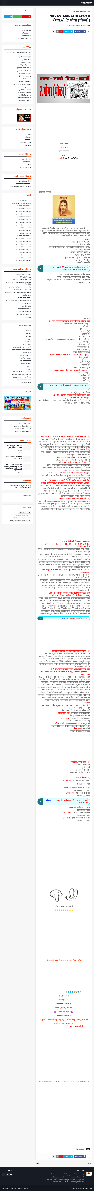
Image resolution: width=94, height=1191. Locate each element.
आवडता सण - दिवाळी (25, 355)
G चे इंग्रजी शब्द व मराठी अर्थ (23, 222)
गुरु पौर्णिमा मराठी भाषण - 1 (24, 65)
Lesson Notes (77, 11)
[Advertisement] (63, 57)
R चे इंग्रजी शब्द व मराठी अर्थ (24, 252)
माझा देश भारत (27, 344)
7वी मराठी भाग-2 (26, 36)
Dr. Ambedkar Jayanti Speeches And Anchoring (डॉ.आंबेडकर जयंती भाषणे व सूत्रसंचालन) (13, 467)
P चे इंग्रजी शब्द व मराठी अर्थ (24, 247)
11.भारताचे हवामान (26, 303)
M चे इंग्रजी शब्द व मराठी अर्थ (23, 239)
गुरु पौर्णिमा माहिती (26, 60)
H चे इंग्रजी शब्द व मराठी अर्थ (23, 225)
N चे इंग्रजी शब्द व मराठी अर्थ (23, 241)
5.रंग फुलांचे (28, 145)
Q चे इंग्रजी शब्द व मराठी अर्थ (23, 250)
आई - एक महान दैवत (25, 361)
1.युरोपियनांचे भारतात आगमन (23, 274)
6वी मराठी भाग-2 (26, 33)
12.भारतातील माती (26, 306)
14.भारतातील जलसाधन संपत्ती (23, 311)
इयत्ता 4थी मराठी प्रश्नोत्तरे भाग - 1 (22, 426)
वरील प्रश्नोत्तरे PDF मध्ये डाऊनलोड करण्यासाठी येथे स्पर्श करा (64, 960)
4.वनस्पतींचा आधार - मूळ (24, 143)
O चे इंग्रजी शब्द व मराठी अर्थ (23, 244)
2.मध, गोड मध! (27, 137)
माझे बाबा (28, 334)
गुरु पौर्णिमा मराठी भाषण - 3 (24, 71)
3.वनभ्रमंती (28, 140)
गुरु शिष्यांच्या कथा (26, 79)
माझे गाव (28, 336)
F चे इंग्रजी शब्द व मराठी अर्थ (24, 220)
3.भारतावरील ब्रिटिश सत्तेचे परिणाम (22, 280)
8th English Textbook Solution (22, 520)
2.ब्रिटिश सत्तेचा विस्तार (25, 277)
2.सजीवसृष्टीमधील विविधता (23, 184)
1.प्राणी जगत (28, 134)
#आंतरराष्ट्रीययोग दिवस (24, 512)
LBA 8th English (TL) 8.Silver (79, 618)
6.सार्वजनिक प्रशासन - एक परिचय (22, 290)
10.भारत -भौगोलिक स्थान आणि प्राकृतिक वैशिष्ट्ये (18, 301)
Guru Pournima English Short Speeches (19, 87)
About (20, 1188)
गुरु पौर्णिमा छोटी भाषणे (25, 73)
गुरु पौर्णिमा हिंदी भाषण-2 (24, 92)
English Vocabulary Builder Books (21, 203)
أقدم (37, 1163)
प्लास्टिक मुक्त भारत (26, 358)
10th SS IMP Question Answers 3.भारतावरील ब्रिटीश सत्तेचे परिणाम (75, 268)
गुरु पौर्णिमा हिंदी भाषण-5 (24, 101)
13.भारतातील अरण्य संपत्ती (24, 309)
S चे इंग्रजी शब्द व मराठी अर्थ (24, 255)
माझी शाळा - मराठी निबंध (14, 456)
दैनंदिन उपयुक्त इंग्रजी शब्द (24, 200)
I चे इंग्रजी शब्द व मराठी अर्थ (24, 228)
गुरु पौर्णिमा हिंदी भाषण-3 (24, 95)
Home (26, 1188)
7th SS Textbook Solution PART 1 (22, 518)
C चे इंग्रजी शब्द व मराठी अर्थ (23, 211)
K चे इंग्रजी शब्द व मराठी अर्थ (24, 233)
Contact (13, 1188)
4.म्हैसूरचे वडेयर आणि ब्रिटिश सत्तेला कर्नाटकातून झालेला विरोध (18, 283)
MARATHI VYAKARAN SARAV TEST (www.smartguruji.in (64, 1082)
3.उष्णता (29, 165)
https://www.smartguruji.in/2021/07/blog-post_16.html (64, 1019)
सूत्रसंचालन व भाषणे (26, 62)
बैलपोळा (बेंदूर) (27, 353)
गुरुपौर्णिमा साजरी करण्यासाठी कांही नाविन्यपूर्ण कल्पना (19, 53)
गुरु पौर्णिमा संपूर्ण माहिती (25, 57)
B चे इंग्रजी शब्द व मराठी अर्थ (24, 209)
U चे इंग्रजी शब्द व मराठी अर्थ (23, 260)
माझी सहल (28, 339)
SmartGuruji (88, 1188)
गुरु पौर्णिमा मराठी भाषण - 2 (24, 68)
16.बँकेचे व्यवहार (26, 317)
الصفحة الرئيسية (86, 11)
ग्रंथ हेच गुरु (28, 366)
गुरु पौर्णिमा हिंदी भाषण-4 (24, 98)
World (11, 520)
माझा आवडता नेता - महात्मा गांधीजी (22, 347)
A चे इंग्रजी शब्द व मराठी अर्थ (23, 206)
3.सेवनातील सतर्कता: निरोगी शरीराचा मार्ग (20, 187)
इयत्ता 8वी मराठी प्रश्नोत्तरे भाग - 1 (23, 431)
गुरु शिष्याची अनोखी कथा (24, 81)
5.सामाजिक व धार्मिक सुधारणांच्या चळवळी (20, 287)
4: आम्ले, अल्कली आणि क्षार (23, 167)
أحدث (89, 1163)
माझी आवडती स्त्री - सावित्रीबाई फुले (22, 372)
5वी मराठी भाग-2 (26, 30)
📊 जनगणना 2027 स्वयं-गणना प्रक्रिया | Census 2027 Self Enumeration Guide (14, 448)
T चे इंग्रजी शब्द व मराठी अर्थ (24, 258)
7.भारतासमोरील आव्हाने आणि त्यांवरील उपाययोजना (18, 292)
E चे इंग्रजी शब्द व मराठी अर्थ (24, 217)
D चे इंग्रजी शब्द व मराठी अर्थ (23, 214)
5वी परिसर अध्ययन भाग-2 (24, 39)
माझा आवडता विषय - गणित (24, 380)
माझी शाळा (28, 342)
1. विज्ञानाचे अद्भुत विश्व (25, 181)
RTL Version (5, 1188)
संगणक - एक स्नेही (26, 364)
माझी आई (28, 331)
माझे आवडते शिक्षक (26, 383)
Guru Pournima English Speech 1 (21, 84)
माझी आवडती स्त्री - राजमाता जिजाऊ (21, 377)
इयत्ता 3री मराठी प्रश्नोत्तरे (25, 423)
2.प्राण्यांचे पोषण (27, 162)
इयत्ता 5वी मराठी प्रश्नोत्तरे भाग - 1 (23, 429)
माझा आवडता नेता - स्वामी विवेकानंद (21, 350)
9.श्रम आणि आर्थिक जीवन (24, 298)
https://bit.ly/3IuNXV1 (64, 1008)
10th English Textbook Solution (22, 515)
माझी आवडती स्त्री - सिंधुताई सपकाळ (21, 374)
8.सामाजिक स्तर (26, 295)
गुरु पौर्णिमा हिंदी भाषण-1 (25, 90)
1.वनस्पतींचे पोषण (26, 159)
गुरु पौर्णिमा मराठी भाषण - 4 (24, 76)
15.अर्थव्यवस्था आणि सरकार (24, 314)
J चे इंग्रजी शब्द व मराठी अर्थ (24, 230)
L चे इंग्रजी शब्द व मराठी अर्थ (24, 236)
